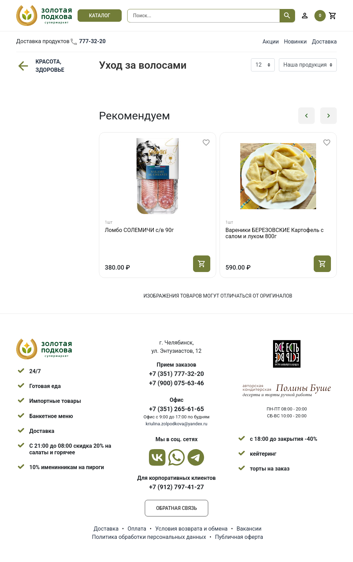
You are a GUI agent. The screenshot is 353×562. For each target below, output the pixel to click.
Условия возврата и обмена (191, 528)
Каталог (99, 15)
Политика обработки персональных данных (149, 537)
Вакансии (248, 528)
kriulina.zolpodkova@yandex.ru (176, 423)
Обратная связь (176, 508)
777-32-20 (88, 42)
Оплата (137, 528)
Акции (271, 41)
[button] (306, 115)
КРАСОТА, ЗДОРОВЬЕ (40, 65)
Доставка (324, 41)
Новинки (295, 41)
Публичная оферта (239, 537)
